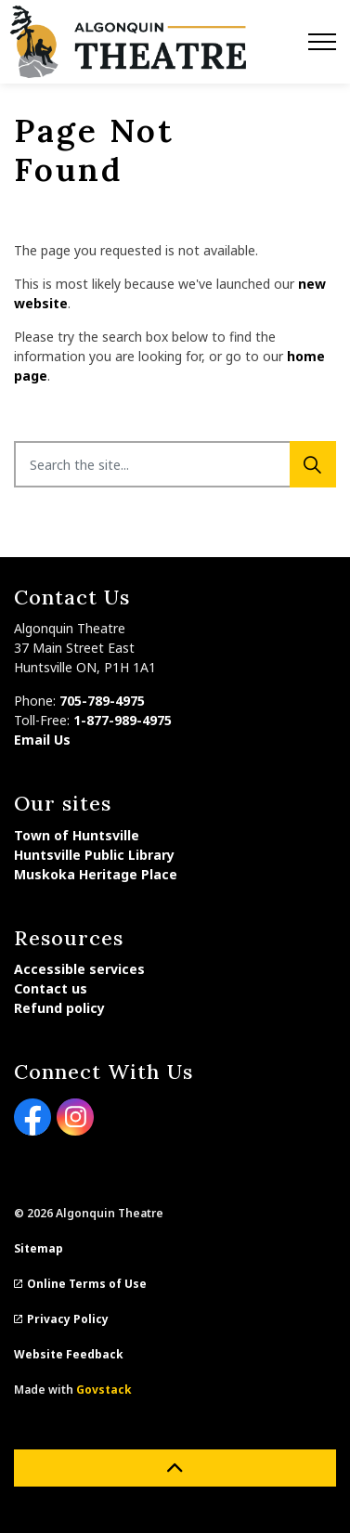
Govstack (104, 1389)
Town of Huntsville (76, 835)
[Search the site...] (175, 464)
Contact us (50, 988)
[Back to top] (175, 1468)
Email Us (42, 739)
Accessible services (79, 969)
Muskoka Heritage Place (95, 874)
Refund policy (59, 1008)
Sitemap (38, 1248)
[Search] (313, 464)
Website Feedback (68, 1354)
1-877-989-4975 (122, 720)
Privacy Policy (61, 1319)
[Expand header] (322, 42)
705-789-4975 (102, 700)
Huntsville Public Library (94, 855)
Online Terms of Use (80, 1284)
